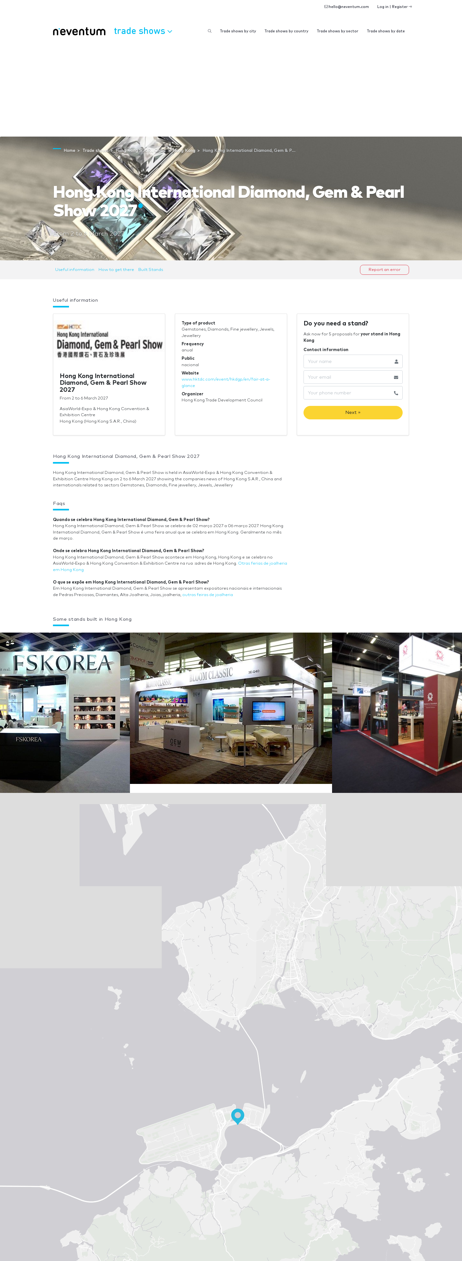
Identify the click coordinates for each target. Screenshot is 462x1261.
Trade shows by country (286, 31)
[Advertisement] (231, 88)
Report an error (384, 270)
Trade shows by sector (337, 31)
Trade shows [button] (143, 30)
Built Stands (150, 270)
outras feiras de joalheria (207, 595)
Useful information (74, 270)
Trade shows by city (238, 31)
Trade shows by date (386, 31)
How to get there (116, 270)
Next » (353, 412)
